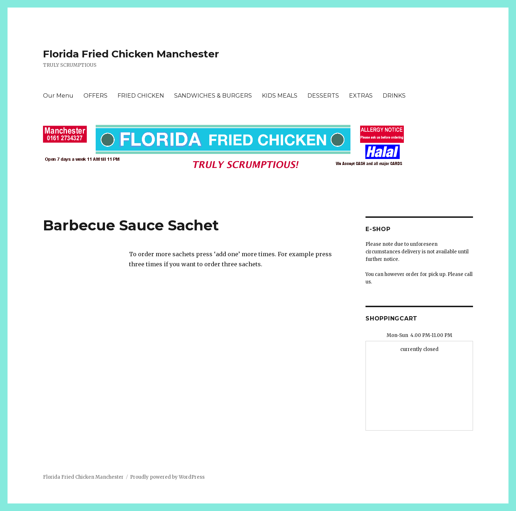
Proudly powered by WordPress (167, 477)
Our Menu (58, 95)
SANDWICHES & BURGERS (213, 95)
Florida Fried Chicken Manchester (131, 54)
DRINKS (394, 95)
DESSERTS (323, 95)
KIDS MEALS (279, 95)
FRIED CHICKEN (141, 95)
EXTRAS (361, 95)
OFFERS (95, 95)
